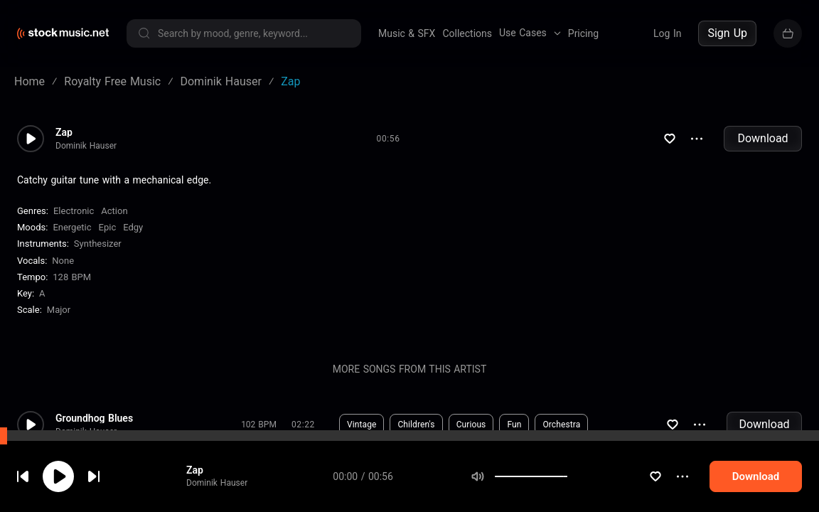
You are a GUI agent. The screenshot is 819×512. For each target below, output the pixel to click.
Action (114, 211)
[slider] (567, 476)
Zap (194, 470)
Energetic (72, 227)
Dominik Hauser (216, 483)
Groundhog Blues (94, 418)
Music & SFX (406, 33)
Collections (467, 33)
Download (762, 138)
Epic (108, 227)
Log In (667, 33)
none (63, 260)
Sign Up (727, 33)
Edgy (133, 227)
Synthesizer (98, 243)
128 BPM (72, 277)
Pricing (583, 33)
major (58, 309)
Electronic (73, 211)
